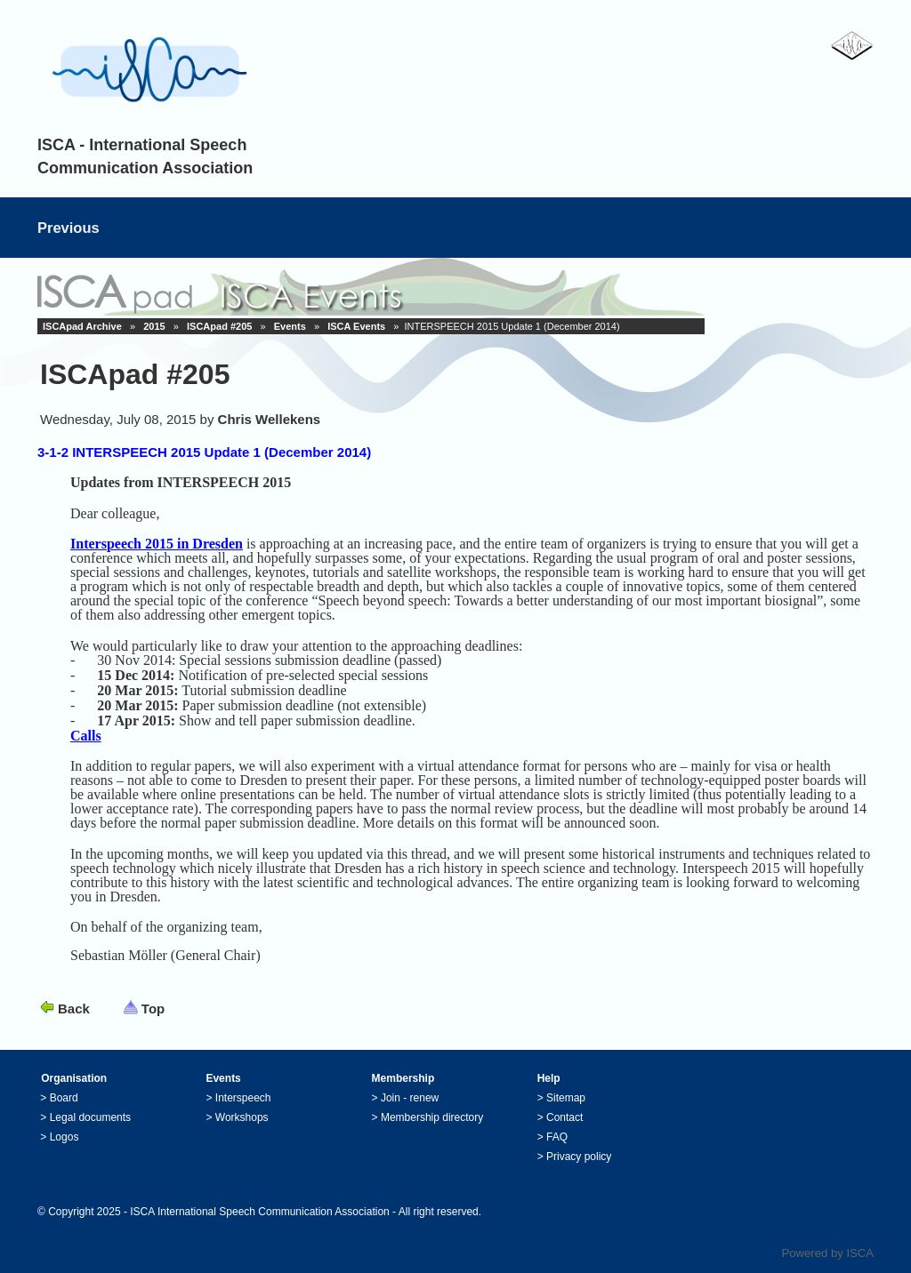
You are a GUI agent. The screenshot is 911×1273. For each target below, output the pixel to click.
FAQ (557, 1137)
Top (153, 1008)
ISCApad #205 (219, 326)
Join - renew (410, 1098)
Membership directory (432, 1117)
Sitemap (565, 1098)
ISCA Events (356, 326)
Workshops (242, 1117)
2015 (154, 326)
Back (74, 1008)
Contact (564, 1117)
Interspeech (243, 1098)
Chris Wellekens (269, 419)
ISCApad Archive (82, 326)
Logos (64, 1137)
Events (290, 326)
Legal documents (90, 1117)
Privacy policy (578, 1156)
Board (64, 1098)
